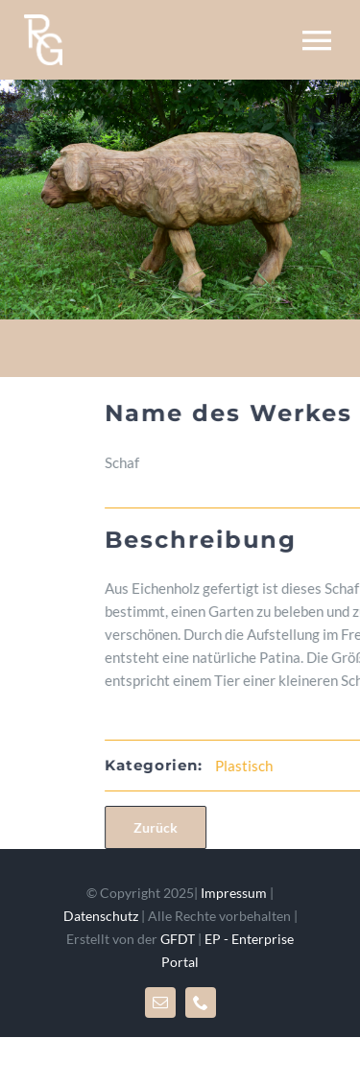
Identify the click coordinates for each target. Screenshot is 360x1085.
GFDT (177, 939)
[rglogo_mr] (43, 21)
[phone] (200, 1002)
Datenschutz (100, 916)
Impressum (234, 893)
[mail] (160, 1002)
